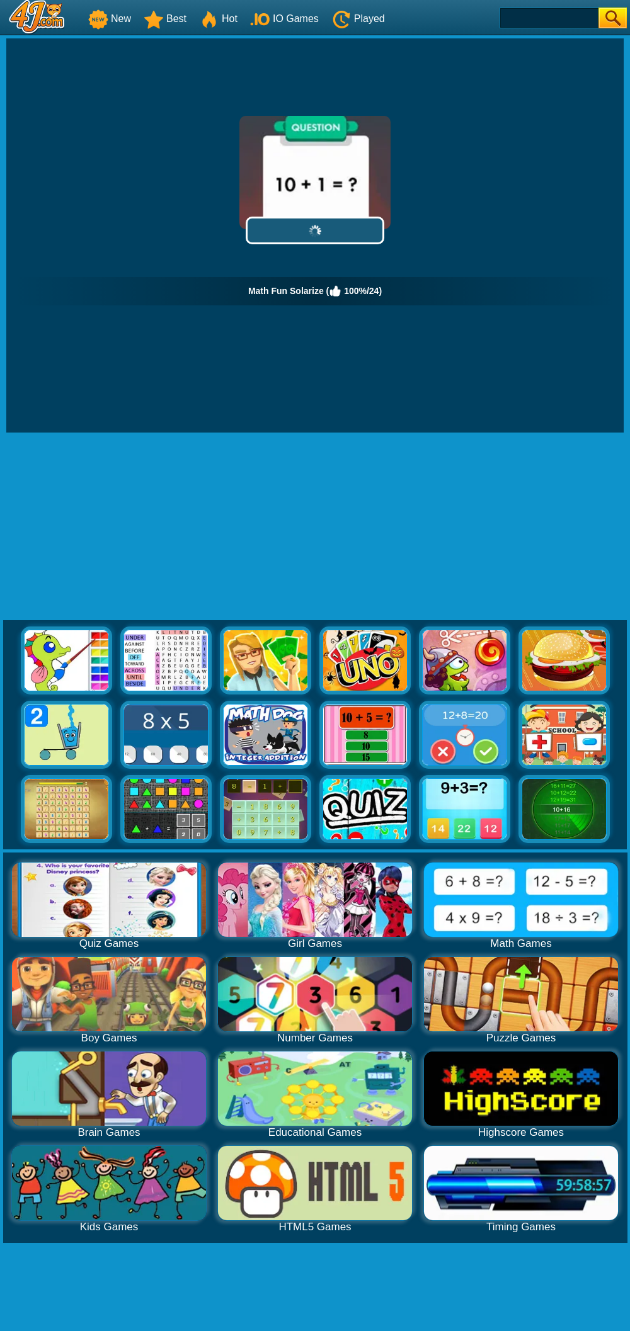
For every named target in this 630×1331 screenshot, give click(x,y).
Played (358, 18)
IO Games (284, 18)
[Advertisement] (315, 527)
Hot (218, 18)
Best (165, 18)
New (109, 18)
